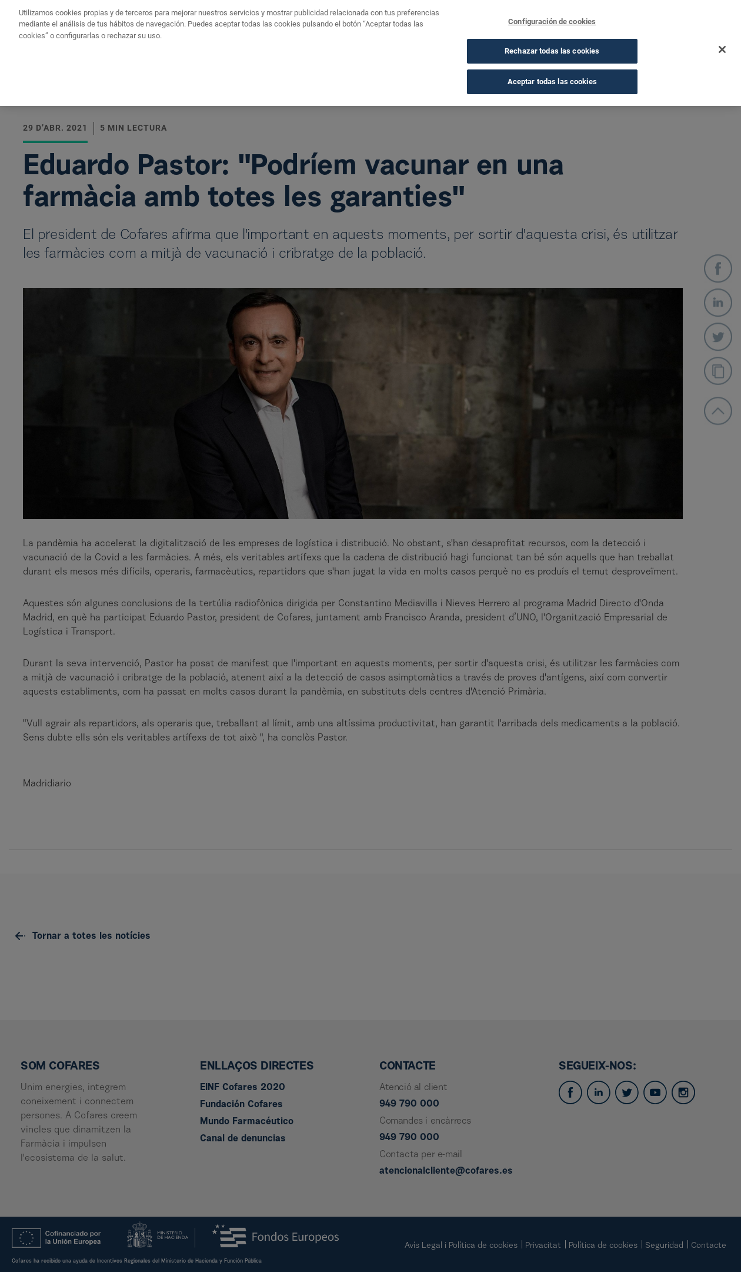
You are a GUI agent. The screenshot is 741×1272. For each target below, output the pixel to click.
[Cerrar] (722, 39)
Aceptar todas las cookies (552, 71)
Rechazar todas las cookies (552, 40)
